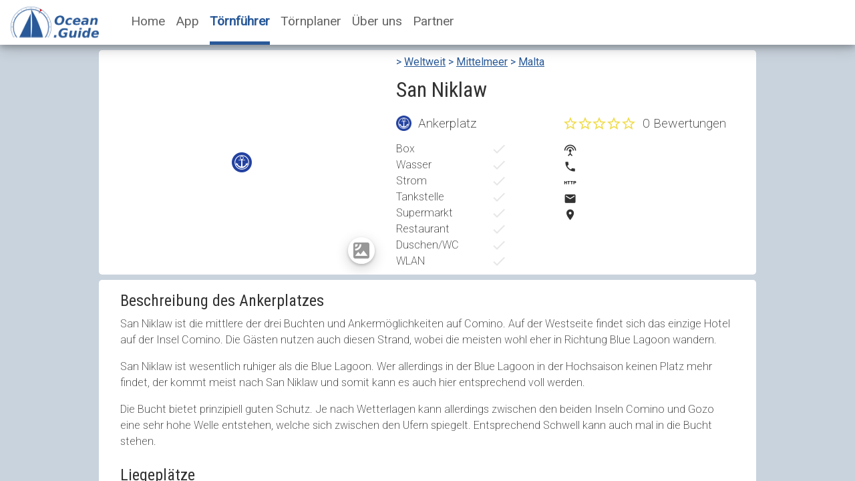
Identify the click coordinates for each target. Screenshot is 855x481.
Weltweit (425, 61)
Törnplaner (311, 21)
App (187, 21)
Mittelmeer (482, 61)
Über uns (377, 21)
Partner (433, 21)
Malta (531, 61)
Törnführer (240, 21)
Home (148, 21)
